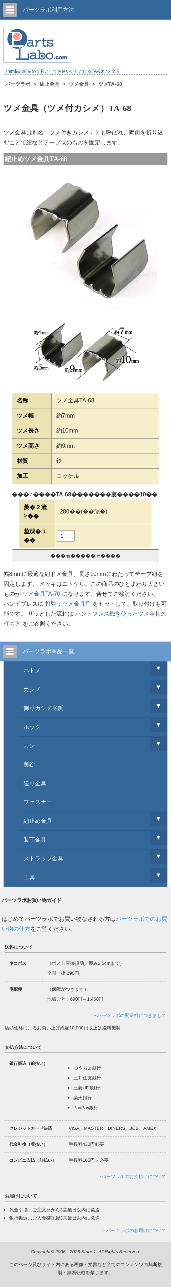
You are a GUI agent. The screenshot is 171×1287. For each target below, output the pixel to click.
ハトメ (32, 670)
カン (29, 746)
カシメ (32, 689)
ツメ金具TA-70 (41, 594)
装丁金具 (35, 840)
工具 (29, 877)
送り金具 (35, 783)
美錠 (29, 764)
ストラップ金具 (43, 859)
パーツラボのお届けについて (136, 1230)
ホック (32, 727)
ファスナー (38, 802)
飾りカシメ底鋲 (43, 708)
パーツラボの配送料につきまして (131, 1015)
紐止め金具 (38, 821)
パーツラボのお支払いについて (134, 1176)
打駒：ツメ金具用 (68, 604)
